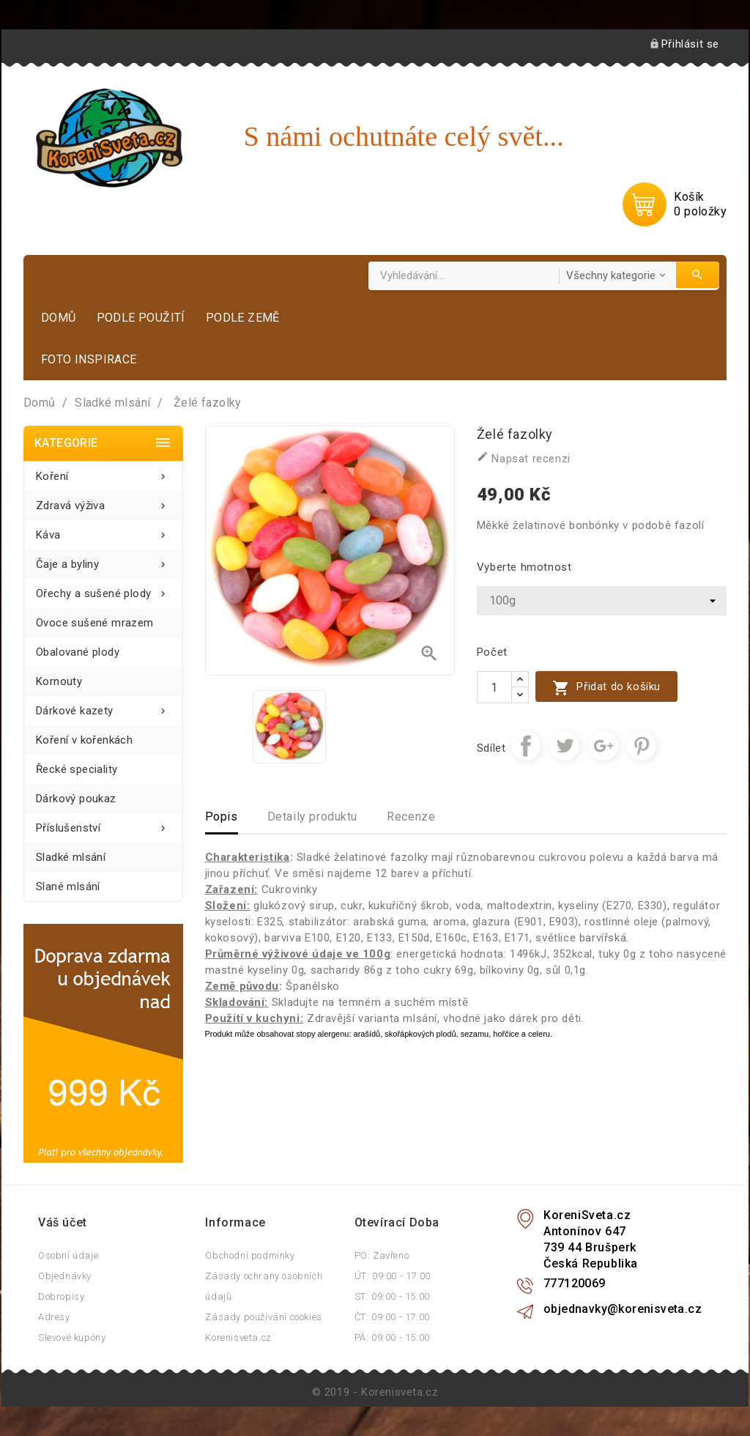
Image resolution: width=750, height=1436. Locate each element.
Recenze (411, 817)
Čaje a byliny (103, 560)
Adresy (54, 1316)
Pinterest (641, 745)
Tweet (564, 745)
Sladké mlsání (70, 857)
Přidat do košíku (606, 687)
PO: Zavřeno (381, 1255)
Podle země (243, 318)
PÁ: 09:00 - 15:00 (392, 1337)
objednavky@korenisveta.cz (622, 1309)
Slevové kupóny (71, 1337)
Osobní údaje (68, 1255)
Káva (103, 530)
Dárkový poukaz (76, 798)
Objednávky (65, 1275)
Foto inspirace (89, 359)
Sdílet (526, 745)
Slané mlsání (68, 886)
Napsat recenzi (524, 458)
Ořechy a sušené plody (103, 589)
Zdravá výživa (103, 501)
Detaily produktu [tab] (312, 817)
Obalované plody (77, 652)
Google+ (603, 745)
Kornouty (59, 681)
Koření (103, 472)
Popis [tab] (221, 817)
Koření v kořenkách (84, 740)
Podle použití (141, 318)
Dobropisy (61, 1296)
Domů (58, 318)
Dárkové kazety (103, 706)
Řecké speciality (76, 769)
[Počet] (494, 687)
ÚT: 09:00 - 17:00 (392, 1275)
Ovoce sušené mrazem (95, 622)
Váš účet (62, 1222)
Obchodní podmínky (249, 1255)
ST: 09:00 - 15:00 (392, 1296)
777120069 (574, 1283)
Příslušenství (103, 823)
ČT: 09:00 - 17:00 (392, 1316)
